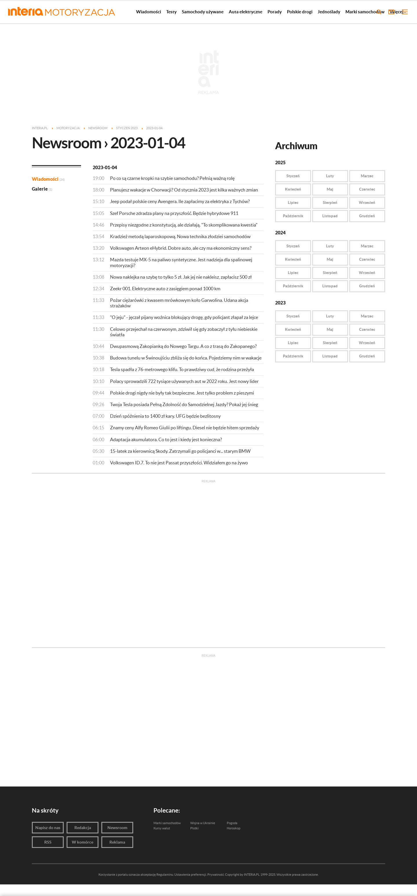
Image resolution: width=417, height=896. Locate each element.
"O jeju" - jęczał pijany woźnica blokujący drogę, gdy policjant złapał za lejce (184, 317)
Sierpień (330, 202)
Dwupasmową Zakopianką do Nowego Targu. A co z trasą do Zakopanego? (183, 346)
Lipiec (293, 202)
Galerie (42, 188)
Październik (293, 216)
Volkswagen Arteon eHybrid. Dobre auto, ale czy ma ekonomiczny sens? (180, 248)
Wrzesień (367, 202)
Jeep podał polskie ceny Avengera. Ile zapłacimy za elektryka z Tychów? (180, 201)
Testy (171, 11)
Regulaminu (164, 874)
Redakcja (82, 827)
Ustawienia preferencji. (190, 874)
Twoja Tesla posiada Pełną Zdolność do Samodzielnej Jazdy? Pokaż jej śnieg (184, 404)
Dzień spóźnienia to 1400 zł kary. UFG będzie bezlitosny (165, 416)
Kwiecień (293, 189)
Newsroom (117, 827)
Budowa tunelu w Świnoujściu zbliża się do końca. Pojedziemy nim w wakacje (185, 357)
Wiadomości (148, 11)
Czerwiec (367, 189)
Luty (330, 176)
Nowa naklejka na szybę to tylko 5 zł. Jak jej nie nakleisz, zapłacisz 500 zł (181, 277)
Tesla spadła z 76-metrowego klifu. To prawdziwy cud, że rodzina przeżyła (182, 369)
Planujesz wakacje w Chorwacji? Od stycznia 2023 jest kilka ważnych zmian (184, 189)
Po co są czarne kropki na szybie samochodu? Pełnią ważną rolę (172, 178)
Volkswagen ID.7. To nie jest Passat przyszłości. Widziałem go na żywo (179, 462)
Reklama (117, 842)
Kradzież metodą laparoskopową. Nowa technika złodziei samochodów (180, 236)
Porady (275, 11)
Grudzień (367, 216)
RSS (48, 842)
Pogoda (232, 823)
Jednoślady (329, 11)
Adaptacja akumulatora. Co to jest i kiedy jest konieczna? (166, 439)
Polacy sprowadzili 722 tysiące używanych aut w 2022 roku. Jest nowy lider (184, 381)
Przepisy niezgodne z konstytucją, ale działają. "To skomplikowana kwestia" (183, 224)
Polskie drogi (299, 11)
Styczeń (293, 176)
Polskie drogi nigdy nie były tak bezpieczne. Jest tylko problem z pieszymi (182, 392)
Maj (330, 189)
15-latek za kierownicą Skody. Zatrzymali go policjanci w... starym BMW (180, 451)
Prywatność (215, 874)
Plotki (194, 828)
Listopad (330, 216)
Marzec (367, 176)
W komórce (82, 842)
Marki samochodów (365, 11)
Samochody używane (203, 11)
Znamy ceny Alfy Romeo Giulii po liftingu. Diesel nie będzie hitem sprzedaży (184, 427)
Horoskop (233, 828)
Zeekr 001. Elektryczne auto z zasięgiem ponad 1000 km (165, 288)
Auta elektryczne (245, 11)
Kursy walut (161, 828)
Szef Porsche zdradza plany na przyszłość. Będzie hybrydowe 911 (174, 213)
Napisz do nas (47, 827)
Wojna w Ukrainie (202, 823)
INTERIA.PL (252, 874)
